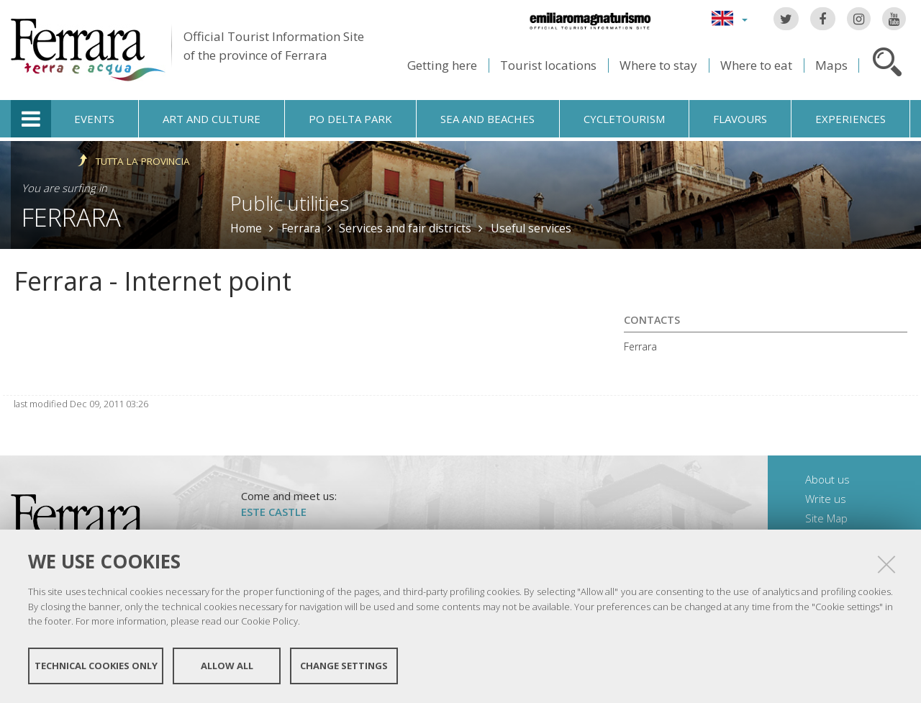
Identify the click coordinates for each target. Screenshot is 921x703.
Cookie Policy (269, 620)
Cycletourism (624, 119)
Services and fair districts (405, 228)
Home (246, 228)
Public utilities (289, 203)
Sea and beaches (487, 119)
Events (94, 119)
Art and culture (211, 119)
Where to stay (658, 65)
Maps (831, 65)
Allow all (227, 665)
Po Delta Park (350, 119)
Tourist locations (548, 65)
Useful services (531, 228)
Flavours (740, 119)
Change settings (344, 665)
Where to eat (756, 65)
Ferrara (71, 217)
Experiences (850, 119)
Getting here (442, 65)
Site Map (826, 518)
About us (827, 479)
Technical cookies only (96, 665)
